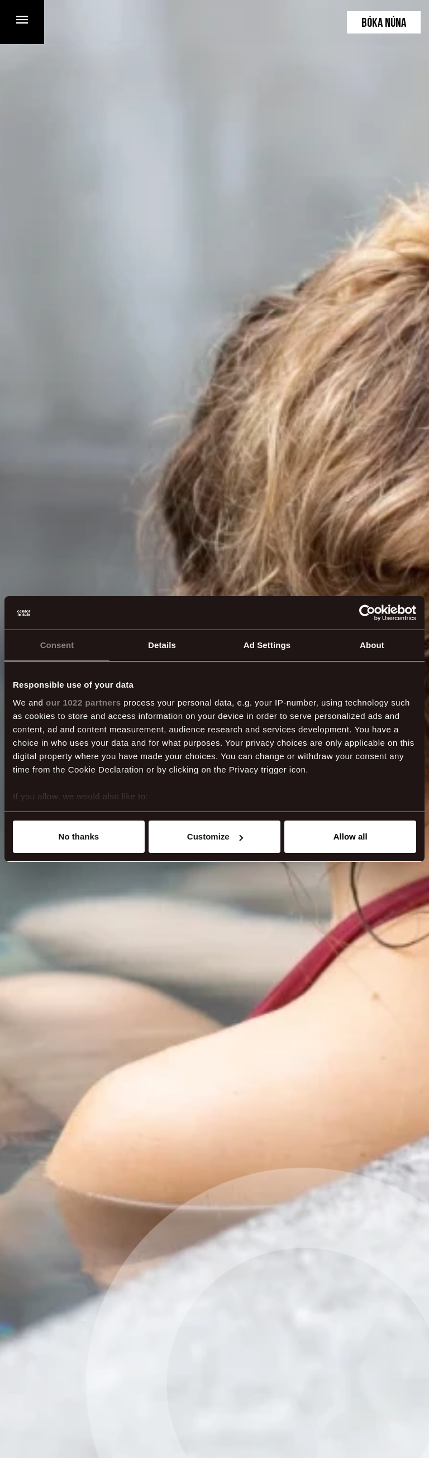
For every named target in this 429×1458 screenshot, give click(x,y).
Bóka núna (383, 23)
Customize (215, 836)
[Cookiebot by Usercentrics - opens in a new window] (367, 613)
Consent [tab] (57, 645)
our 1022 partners (83, 702)
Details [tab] (162, 645)
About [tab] (372, 645)
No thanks (79, 836)
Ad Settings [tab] (267, 645)
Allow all (350, 836)
